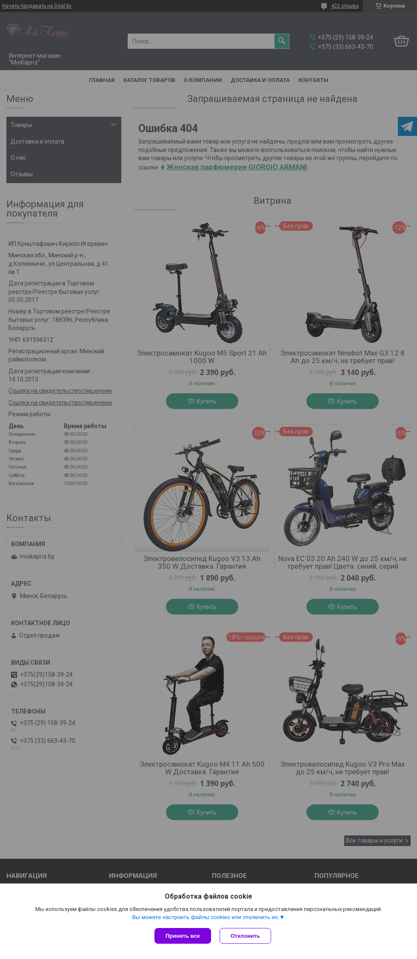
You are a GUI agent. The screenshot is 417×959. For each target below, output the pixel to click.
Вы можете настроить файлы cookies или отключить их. (205, 917)
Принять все (183, 936)
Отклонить (245, 936)
